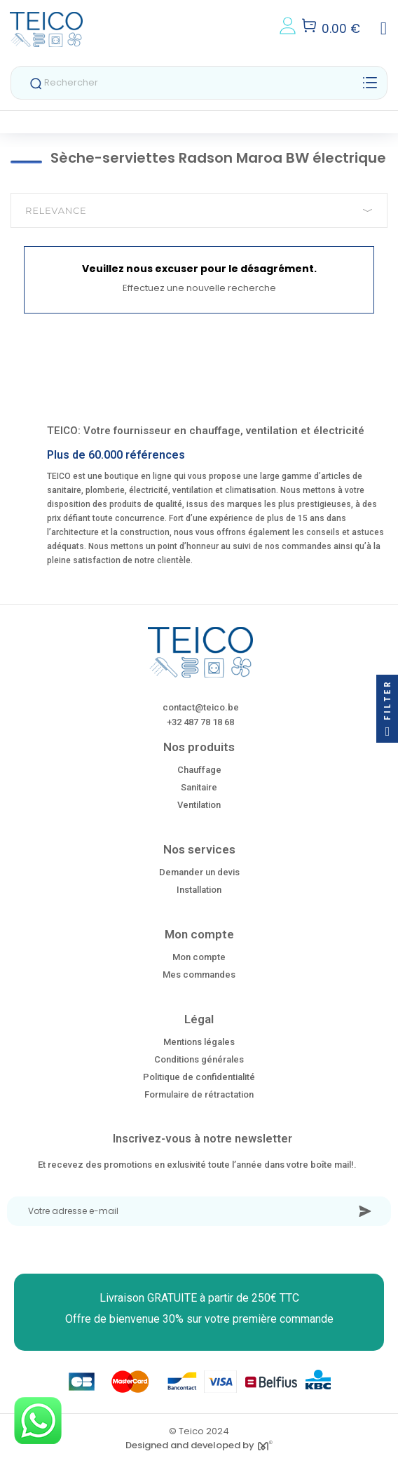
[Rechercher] (199, 83)
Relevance (199, 210)
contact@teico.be (201, 707)
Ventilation (199, 805)
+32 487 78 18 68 (200, 722)
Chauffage (199, 769)
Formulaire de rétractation (199, 1094)
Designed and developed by (199, 1445)
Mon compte (199, 957)
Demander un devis (199, 872)
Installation (199, 889)
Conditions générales (199, 1059)
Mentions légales (199, 1042)
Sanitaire (199, 787)
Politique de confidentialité (199, 1077)
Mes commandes (199, 974)
